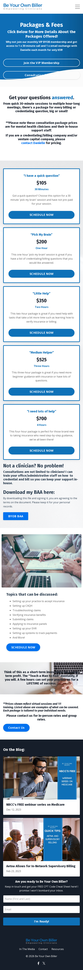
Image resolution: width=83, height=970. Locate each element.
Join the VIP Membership (41, 63)
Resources (58, 949)
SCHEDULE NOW (41, 215)
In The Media (27, 949)
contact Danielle (33, 143)
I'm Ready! (41, 921)
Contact (43, 949)
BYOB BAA (15, 516)
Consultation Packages (41, 75)
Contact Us (16, 727)
